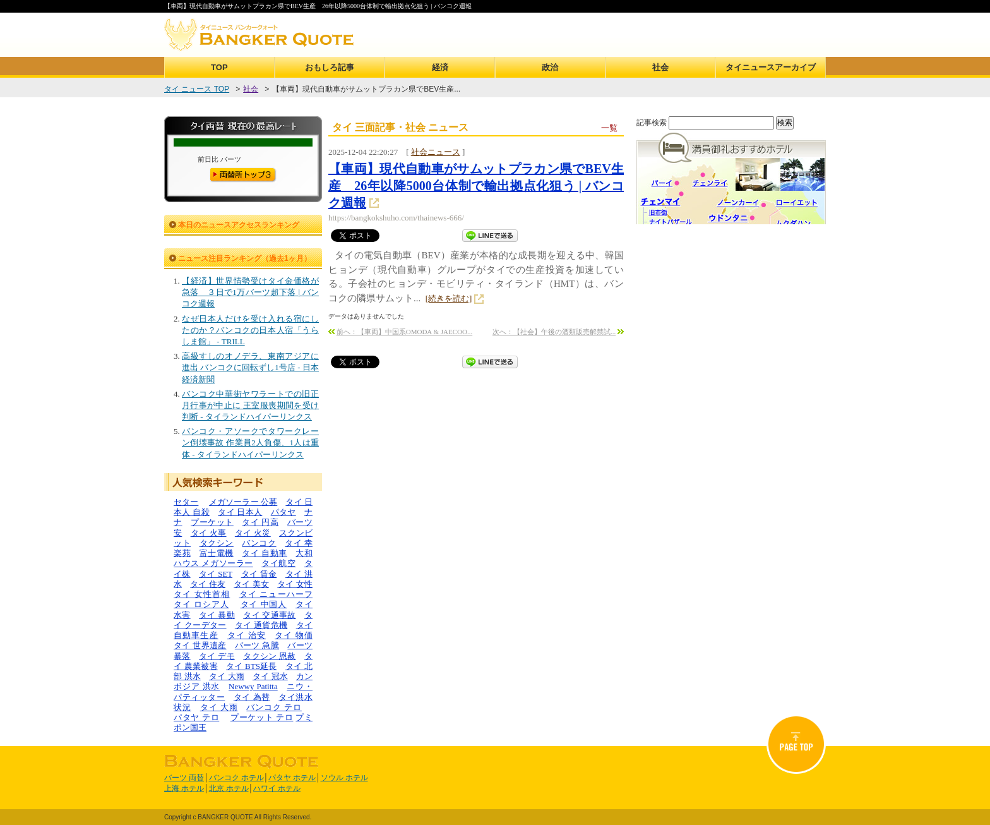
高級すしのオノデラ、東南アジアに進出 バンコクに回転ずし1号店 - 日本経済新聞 (250, 367)
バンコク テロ (274, 707)
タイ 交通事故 (269, 615)
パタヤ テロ (196, 717)
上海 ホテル (184, 788)
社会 (660, 67)
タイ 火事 (209, 533)
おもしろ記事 (329, 67)
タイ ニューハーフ (276, 594)
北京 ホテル (229, 788)
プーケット (212, 522)
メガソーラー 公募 (243, 502)
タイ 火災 (253, 533)
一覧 (609, 128)
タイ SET (215, 574)
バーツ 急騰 (257, 645)
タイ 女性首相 (202, 594)
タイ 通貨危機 (261, 625)
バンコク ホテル (236, 777)
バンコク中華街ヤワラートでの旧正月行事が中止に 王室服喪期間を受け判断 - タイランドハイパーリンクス (250, 405)
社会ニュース (435, 152)
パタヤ (283, 512)
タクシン (217, 543)
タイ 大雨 (226, 676)
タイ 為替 (252, 697)
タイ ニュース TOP (196, 89)
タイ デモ (217, 656)
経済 (440, 67)
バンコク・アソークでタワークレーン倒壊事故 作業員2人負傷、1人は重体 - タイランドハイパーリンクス (250, 442)
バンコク (259, 543)
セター (186, 502)
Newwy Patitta (253, 686)
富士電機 (217, 553)
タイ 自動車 (264, 553)
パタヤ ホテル (292, 777)
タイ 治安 (246, 635)
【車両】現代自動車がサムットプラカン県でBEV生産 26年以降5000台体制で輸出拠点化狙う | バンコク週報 (476, 186)
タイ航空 (278, 563)
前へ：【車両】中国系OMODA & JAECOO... (404, 331)
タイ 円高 (260, 522)
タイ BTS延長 (251, 666)
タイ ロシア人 (201, 604)
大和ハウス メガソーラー (243, 558)
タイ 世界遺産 (200, 645)
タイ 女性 (295, 584)
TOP (219, 67)
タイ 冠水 (270, 676)
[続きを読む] (449, 298)
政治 (550, 67)
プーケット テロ (262, 717)
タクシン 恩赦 (269, 656)
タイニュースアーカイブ (770, 67)
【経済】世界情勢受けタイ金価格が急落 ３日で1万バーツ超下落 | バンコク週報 (250, 292)
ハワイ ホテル (277, 788)
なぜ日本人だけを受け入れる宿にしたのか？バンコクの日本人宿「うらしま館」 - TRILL (250, 330)
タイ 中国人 (264, 604)
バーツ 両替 (184, 777)
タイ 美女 (251, 584)
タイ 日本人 (240, 512)
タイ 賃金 (259, 574)
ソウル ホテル (344, 777)
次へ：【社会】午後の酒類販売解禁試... (554, 331)
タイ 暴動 (217, 615)
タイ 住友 (207, 584)
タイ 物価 (294, 635)
